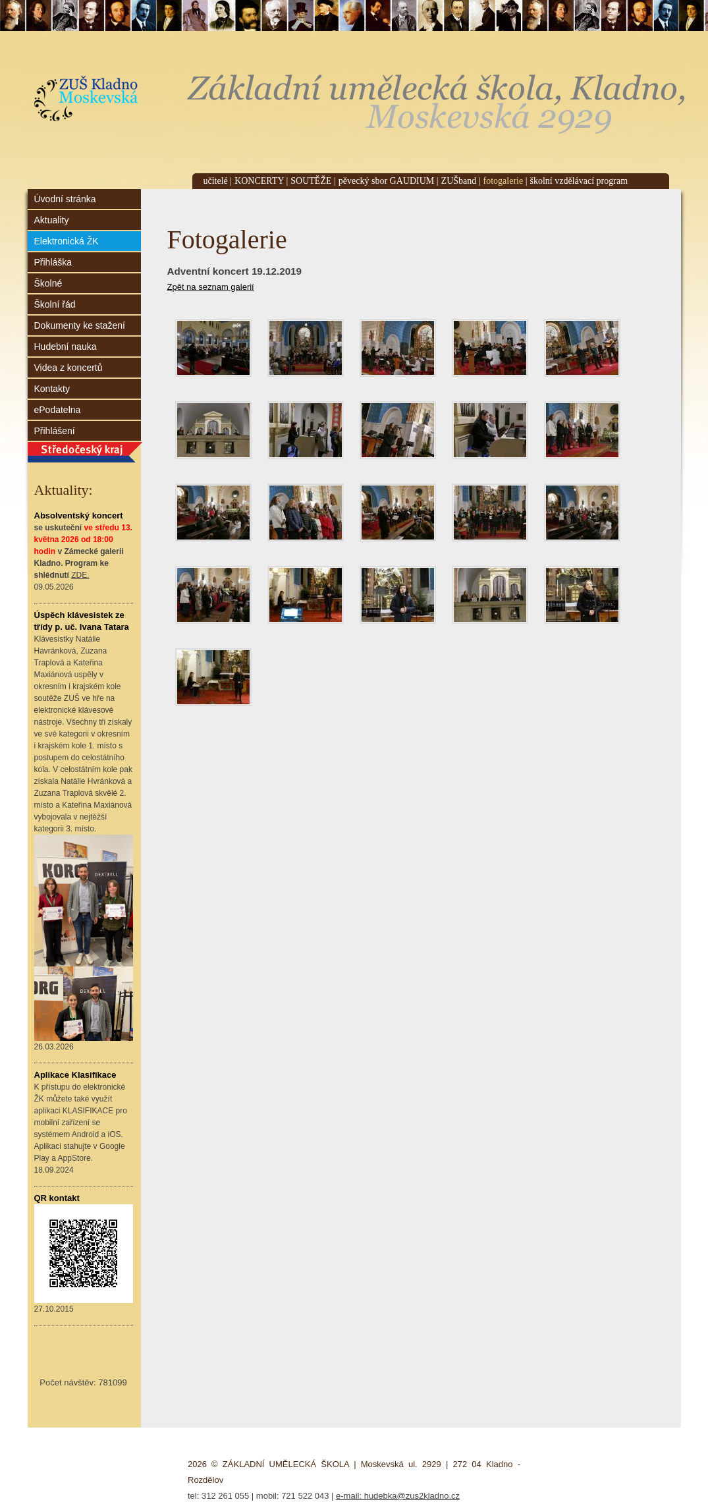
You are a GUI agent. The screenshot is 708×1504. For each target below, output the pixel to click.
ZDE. (80, 575)
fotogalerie (503, 181)
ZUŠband (459, 181)
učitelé (216, 181)
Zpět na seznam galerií (210, 287)
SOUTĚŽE (310, 181)
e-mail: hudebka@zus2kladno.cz (398, 1496)
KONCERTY (259, 181)
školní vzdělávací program (579, 181)
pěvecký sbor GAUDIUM (386, 181)
